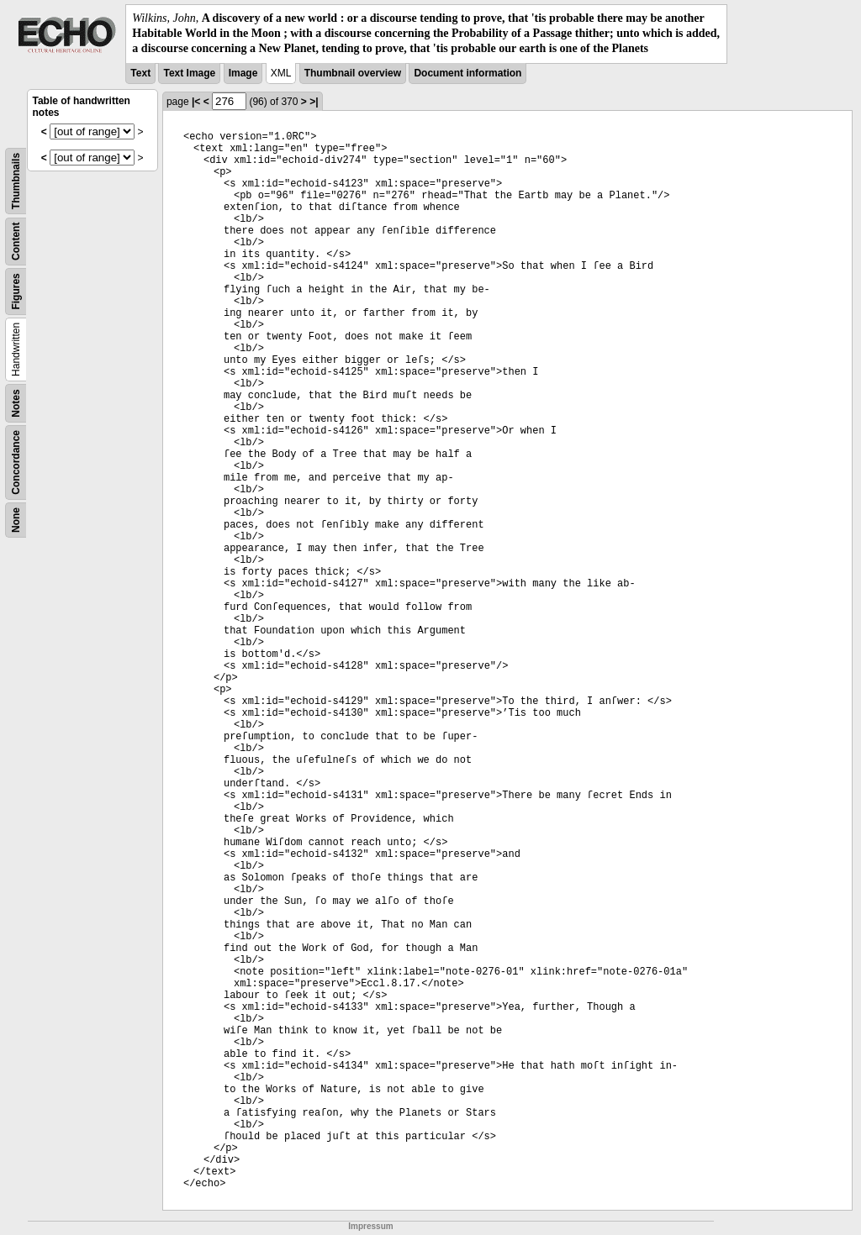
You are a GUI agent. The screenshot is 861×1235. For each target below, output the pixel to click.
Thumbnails (16, 180)
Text (140, 73)
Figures (16, 291)
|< (196, 102)
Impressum (370, 1226)
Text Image (189, 73)
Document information (467, 73)
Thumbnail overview (352, 73)
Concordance (16, 462)
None (16, 520)
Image (243, 73)
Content (16, 241)
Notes (16, 403)
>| (313, 102)
